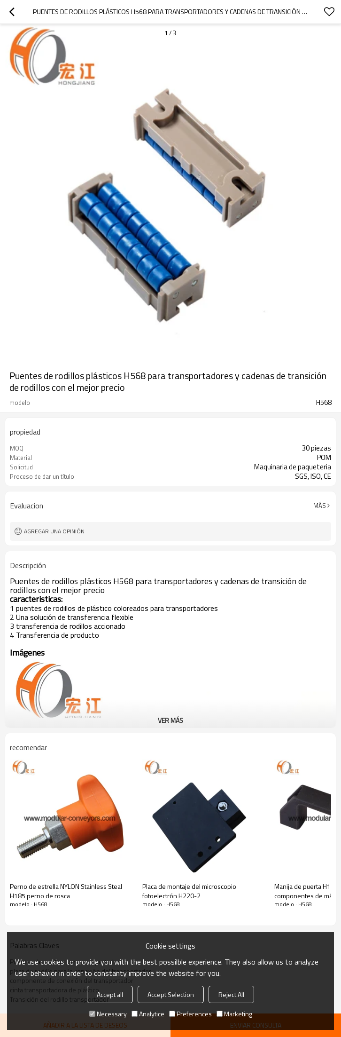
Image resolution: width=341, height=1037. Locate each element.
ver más (170, 720)
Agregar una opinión (54, 531)
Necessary (108, 1014)
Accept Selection (170, 994)
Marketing (234, 1014)
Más (319, 505)
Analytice (148, 1014)
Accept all (110, 994)
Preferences (190, 1014)
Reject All (231, 994)
